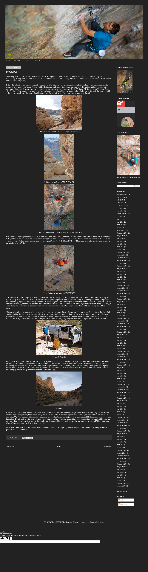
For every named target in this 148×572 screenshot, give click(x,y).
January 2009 (121, 486)
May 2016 (120, 244)
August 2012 (121, 368)
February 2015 (121, 285)
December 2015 (122, 258)
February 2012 (121, 384)
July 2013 (120, 337)
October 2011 (121, 395)
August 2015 (121, 269)
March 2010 (121, 447)
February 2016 (121, 252)
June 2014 (120, 307)
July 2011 (120, 403)
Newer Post (10, 447)
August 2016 (121, 236)
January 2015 (121, 288)
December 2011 (122, 390)
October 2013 (121, 329)
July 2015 (120, 271)
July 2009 (120, 469)
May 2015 (120, 277)
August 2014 (121, 302)
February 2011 (121, 417)
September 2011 (122, 398)
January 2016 (121, 255)
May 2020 (120, 203)
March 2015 (121, 282)
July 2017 (120, 219)
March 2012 (121, 381)
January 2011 (121, 420)
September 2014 (122, 299)
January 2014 (121, 321)
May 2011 (120, 409)
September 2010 (122, 431)
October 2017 (121, 216)
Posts (120, 500)
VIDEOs (37, 61)
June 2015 (120, 274)
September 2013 (122, 332)
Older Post (107, 447)
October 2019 (121, 208)
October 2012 (121, 362)
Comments (122, 504)
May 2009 (120, 475)
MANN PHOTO (68, 182)
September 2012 (122, 365)
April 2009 (120, 478)
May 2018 (120, 211)
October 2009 (121, 461)
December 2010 (122, 423)
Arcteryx (26, 361)
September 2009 (122, 464)
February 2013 (121, 351)
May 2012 (120, 376)
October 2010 (121, 428)
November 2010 (122, 425)
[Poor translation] (8, 538)
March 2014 (121, 315)
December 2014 (122, 291)
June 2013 (120, 340)
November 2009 (122, 458)
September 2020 (122, 194)
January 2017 (121, 230)
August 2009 (121, 467)
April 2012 (120, 379)
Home (59, 447)
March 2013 (121, 348)
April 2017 (120, 225)
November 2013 (122, 326)
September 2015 (122, 266)
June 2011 (120, 406)
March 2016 (121, 249)
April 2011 (120, 412)
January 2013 (121, 354)
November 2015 (122, 260)
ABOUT (28, 61)
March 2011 (121, 414)
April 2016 (120, 247)
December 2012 (122, 357)
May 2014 (120, 310)
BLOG (8, 61)
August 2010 (121, 434)
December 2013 (122, 324)
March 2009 (121, 480)
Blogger (101, 522)
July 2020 (120, 200)
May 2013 (120, 343)
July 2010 (120, 436)
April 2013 (120, 346)
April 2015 (120, 280)
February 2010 (121, 450)
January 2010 (121, 453)
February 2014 (121, 318)
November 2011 (122, 392)
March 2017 (121, 227)
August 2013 (121, 335)
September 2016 (122, 233)
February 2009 (121, 483)
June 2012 (120, 373)
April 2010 (120, 445)
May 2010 (120, 442)
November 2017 (122, 214)
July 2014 (120, 304)
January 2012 (121, 387)
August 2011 (121, 401)
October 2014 (121, 296)
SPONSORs (18, 61)
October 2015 (121, 263)
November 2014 (122, 293)
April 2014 (120, 313)
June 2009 (120, 472)
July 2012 (120, 370)
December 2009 (122, 456)
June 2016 (120, 241)
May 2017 (120, 222)
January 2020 (121, 205)
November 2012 (122, 359)
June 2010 (120, 439)
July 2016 (120, 238)
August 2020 (121, 197)
